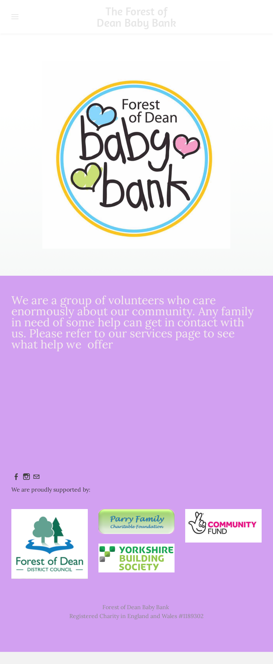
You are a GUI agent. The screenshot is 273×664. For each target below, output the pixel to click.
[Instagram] (26, 476)
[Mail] (36, 476)
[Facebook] (16, 476)
